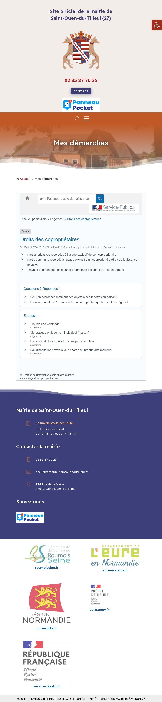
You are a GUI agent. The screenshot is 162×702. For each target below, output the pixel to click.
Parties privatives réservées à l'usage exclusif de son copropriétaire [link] (71, 254)
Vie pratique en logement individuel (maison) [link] (59, 332)
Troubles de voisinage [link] (44, 323)
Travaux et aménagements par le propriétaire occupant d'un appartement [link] (75, 269)
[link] (157, 25)
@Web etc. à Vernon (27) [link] (131, 699)
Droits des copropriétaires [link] (84, 219)
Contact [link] (81, 91)
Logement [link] (57, 219)
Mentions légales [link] (60, 699)
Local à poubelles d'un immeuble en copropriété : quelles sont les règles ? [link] (79, 302)
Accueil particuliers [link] (34, 219)
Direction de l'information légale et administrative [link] (48, 375)
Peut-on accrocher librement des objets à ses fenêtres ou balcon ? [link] (74, 297)
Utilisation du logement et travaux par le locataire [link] (62, 341)
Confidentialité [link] (85, 699)
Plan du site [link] (37, 699)
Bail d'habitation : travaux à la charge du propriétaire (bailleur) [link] (71, 349)
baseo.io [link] (54, 378)
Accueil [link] (21, 699)
